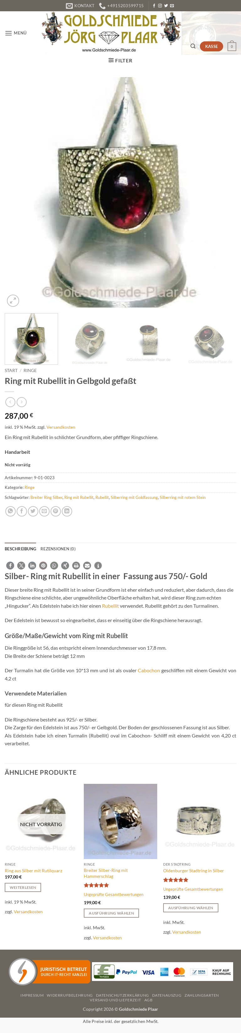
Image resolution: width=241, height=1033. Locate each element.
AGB (148, 1000)
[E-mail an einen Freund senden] (44, 511)
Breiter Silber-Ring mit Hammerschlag (106, 873)
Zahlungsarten (202, 995)
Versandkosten (60, 427)
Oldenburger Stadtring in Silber (193, 870)
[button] (16, 33)
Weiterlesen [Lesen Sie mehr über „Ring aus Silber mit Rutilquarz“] (23, 887)
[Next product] (10, 402)
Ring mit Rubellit (79, 497)
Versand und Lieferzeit (115, 1000)
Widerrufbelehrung (70, 995)
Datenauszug (167, 995)
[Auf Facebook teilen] (22, 511)
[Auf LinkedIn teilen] (67, 511)
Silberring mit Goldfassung (134, 497)
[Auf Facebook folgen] (154, 6)
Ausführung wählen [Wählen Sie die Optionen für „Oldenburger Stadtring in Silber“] (190, 908)
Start (11, 370)
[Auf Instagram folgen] (160, 6)
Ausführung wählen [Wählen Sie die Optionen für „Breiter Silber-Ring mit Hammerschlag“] (111, 913)
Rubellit (102, 497)
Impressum (32, 995)
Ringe (30, 370)
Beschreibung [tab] (20, 548)
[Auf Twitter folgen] (166, 6)
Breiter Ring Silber (46, 497)
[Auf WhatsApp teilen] (10, 511)
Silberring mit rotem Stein (183, 497)
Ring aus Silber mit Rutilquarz (33, 870)
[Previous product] (21, 402)
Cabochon (149, 670)
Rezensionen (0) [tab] (58, 548)
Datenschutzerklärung (122, 995)
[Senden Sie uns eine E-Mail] (172, 6)
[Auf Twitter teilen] (33, 511)
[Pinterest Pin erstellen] (56, 511)
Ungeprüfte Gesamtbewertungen (113, 894)
